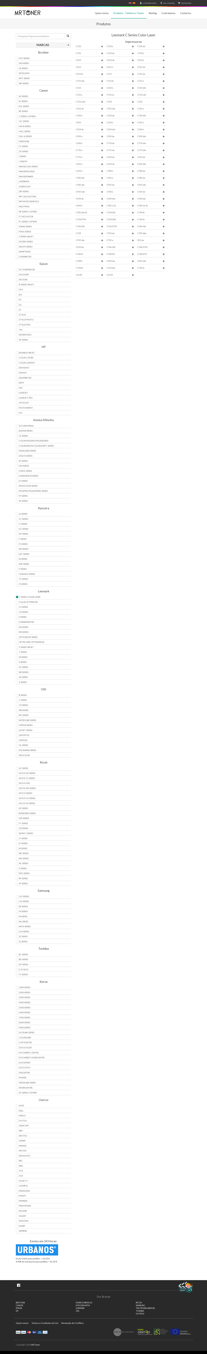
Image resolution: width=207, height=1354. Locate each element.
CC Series (23, 519)
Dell (21, 1110)
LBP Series (24, 191)
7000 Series (24, 1017)
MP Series (24, 853)
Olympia (23, 1186)
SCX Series (24, 931)
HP (17, 1311)
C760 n (90, 115)
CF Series (23, 436)
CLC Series (24, 121)
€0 (184, 3)
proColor (24, 755)
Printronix (25, 1206)
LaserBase (24, 181)
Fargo (22, 1115)
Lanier (22, 1140)
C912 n (120, 67)
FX (20, 299)
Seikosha (23, 1221)
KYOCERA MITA (83, 1305)
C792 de (120, 233)
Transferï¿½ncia (45, 1332)
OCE (21, 1170)
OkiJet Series (25, 730)
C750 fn (90, 268)
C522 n (151, 122)
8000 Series (24, 1022)
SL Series (23, 941)
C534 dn (120, 164)
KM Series (24, 549)
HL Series (23, 68)
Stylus (22, 314)
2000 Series (24, 992)
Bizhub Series (26, 431)
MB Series (24, 710)
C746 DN (120, 247)
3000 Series (24, 997)
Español (134, 3)
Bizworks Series (27, 813)
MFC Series (24, 78)
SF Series (23, 936)
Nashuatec (25, 1156)
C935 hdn (90, 192)
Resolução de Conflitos (72, 1323)
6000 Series (24, 1012)
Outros (140, 1314)
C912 (90, 67)
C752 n (151, 81)
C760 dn (120, 115)
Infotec (23, 1136)
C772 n (90, 157)
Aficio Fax (24, 783)
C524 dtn (120, 129)
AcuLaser (24, 274)
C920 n (90, 136)
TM (20, 330)
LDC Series (24, 554)
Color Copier (26, 357)
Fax (20, 388)
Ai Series (23, 514)
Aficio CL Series (27, 778)
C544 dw (151, 198)
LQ (20, 304)
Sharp (22, 1226)
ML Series (23, 921)
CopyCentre (25, 1042)
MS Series (23, 627)
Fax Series (24, 466)
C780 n (120, 171)
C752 (120, 74)
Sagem (22, 1216)
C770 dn (120, 143)
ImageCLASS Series (28, 166)
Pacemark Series (27, 750)
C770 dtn (151, 143)
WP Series (24, 83)
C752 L (90, 95)
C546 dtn (151, 226)
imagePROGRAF (27, 171)
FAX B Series (25, 126)
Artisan (23, 279)
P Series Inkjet (26, 647)
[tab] (43, 45)
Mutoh (22, 1150)
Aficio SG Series (27, 798)
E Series (23, 617)
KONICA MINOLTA (84, 1303)
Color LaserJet (27, 363)
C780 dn (151, 171)
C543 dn (151, 192)
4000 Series (24, 1002)
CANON (19, 1305)
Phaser (22, 1077)
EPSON (19, 1308)
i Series (22, 156)
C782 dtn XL (90, 212)
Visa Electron (39, 1332)
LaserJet (23, 393)
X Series (23, 662)
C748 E (90, 261)
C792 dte (90, 240)
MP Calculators (27, 196)
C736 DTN (120, 226)
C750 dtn (120, 268)
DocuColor (25, 1047)
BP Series (23, 111)
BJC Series (24, 106)
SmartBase (25, 251)
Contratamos (168, 13)
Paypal (18, 1332)
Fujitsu (23, 1120)
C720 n (120, 46)
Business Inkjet (27, 353)
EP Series (23, 461)
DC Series (23, 529)
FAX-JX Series (25, 136)
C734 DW (120, 219)
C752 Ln (120, 95)
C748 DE (120, 254)
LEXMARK (80, 1308)
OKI (77, 1311)
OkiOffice (24, 735)
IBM (21, 1130)
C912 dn (151, 67)
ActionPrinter (27, 269)
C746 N (90, 254)
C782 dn (151, 178)
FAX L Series (24, 131)
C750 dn (120, 53)
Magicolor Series (28, 486)
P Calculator (26, 216)
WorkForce (25, 334)
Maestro (34, 1332)
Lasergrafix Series (28, 476)
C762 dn (90, 108)
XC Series (23, 667)
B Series (23, 695)
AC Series (23, 768)
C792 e (120, 240)
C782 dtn (90, 185)
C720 (90, 46)
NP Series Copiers (28, 211)
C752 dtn (90, 81)
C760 (120, 101)
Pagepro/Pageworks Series (33, 491)
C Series (23, 700)
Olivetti (23, 1181)
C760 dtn (151, 115)
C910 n (151, 60)
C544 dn (90, 198)
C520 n (120, 122)
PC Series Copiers (28, 221)
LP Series (23, 481)
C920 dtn (151, 136)
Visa (23, 1332)
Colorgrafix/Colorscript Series (36, 446)
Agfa (21, 1105)
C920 (90, 122)
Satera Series (26, 241)
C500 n (90, 143)
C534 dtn (151, 164)
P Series (23, 569)
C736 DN (90, 226)
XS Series (23, 677)
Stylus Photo (26, 319)
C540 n (120, 192)
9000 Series (24, 1027)
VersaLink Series (27, 1082)
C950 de (90, 247)
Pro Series (24, 873)
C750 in (151, 268)
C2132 (120, 275)
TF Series (23, 974)
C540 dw (120, 261)
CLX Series (24, 901)
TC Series (23, 579)
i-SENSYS (23, 161)
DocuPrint (25, 1062)
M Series (23, 559)
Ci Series (23, 524)
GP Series (23, 151)
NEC (21, 1160)
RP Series (23, 878)
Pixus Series (25, 231)
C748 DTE (151, 254)
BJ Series (23, 101)
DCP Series (24, 58)
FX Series (23, 911)
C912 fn (90, 74)
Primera (23, 1201)
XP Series (23, 340)
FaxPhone (24, 141)
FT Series (23, 823)
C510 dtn (151, 88)
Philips (22, 1196)
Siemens (23, 1231)
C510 (90, 88)
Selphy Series (25, 246)
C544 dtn (120, 198)
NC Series (23, 863)
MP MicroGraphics (29, 201)
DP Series (23, 534)
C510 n (120, 88)
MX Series (24, 632)
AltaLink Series (26, 1032)
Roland (23, 1211)
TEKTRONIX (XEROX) (145, 1308)
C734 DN (120, 212)
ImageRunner (26, 176)
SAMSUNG (140, 1305)
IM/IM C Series (26, 833)
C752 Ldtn (90, 101)
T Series (23, 652)
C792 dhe (151, 233)
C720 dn (151, 46)
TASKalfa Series (27, 574)
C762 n (151, 108)
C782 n (120, 178)
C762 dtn (120, 108)
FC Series (23, 146)
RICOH (139, 1303)
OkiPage (23, 740)
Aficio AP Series (27, 773)
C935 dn (120, 185)
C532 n (90, 164)
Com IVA (166, 3)
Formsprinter (26, 622)
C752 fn (120, 81)
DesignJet (24, 367)
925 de (151, 240)
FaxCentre (24, 1072)
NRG (21, 1166)
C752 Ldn (151, 95)
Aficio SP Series (27, 803)
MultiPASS (24, 206)
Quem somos (102, 13)
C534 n (90, 171)
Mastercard (29, 1332)
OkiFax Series (26, 725)
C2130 (90, 275)
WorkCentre (26, 1088)
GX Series (23, 828)
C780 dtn (90, 178)
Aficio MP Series (27, 788)
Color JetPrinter (28, 602)
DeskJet (23, 373)
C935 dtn (151, 185)
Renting (153, 13)
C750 (90, 53)
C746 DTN (151, 247)
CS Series (23, 607)
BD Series (23, 959)
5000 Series (24, 1007)
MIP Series (24, 564)
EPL (20, 294)
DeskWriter (25, 378)
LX (20, 309)
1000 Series (24, 987)
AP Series (23, 96)
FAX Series (24, 63)
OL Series (23, 745)
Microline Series (27, 720)
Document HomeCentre (32, 1057)
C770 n (90, 150)
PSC (21, 413)
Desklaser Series (27, 451)
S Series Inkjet (26, 236)
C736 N (151, 219)
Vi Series (23, 584)
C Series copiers (27, 116)
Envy (21, 383)
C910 (90, 60)
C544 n (90, 205)
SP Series (23, 501)
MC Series (24, 715)
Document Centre (29, 1052)
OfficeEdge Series (28, 637)
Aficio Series (25, 793)
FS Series (23, 544)
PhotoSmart (26, 408)
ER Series (23, 906)
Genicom (23, 1125)
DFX (21, 289)
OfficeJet (24, 403)
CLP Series (24, 896)
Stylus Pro (25, 324)
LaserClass (24, 186)
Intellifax (24, 73)
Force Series (25, 471)
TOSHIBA (140, 1311)
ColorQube (25, 1037)
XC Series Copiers (28, 1092)
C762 (151, 101)
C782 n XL (120, 205)
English (130, 3)
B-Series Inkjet (26, 284)
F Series (23, 539)
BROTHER (20, 1303)
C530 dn (120, 157)
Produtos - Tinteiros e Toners (128, 13)
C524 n (151, 129)
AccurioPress (26, 426)
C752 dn (151, 74)
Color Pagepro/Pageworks (33, 441)
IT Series (23, 838)
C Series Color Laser (29, 597)
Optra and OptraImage (31, 642)
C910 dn (120, 60)
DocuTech (24, 1067)
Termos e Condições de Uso (44, 1323)
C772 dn (120, 150)
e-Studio (23, 969)
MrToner (35, 1344)
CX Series (23, 612)
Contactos (185, 13)
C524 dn (90, 129)
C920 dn (120, 136)
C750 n (151, 53)
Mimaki (22, 1146)
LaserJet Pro (26, 398)
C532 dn (151, 157)
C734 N (151, 212)
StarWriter (25, 256)
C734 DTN (90, 219)
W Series (23, 657)
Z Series (23, 682)
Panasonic (24, 1191)
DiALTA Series (25, 456)
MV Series (24, 858)
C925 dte (151, 261)
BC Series (23, 954)
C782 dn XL (151, 205)
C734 (90, 233)
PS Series (23, 496)
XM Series (24, 672)
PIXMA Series (25, 226)
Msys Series (25, 926)
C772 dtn (151, 150)
